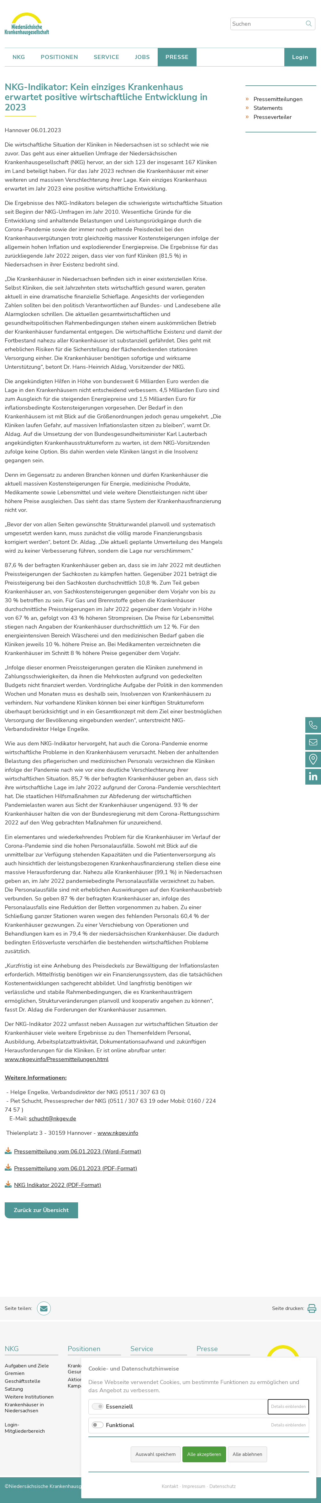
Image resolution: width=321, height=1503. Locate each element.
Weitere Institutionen (29, 1396)
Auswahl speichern (155, 1455)
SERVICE (106, 57)
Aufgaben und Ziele (27, 1364)
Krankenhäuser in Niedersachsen (24, 1407)
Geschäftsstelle (22, 1380)
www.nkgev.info (117, 1132)
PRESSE (177, 57)
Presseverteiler (273, 117)
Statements (268, 108)
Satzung (14, 1388)
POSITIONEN (59, 57)
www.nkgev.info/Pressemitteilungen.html (56, 1059)
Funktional (120, 1425)
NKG (19, 57)
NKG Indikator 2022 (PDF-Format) (57, 1184)
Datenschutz (222, 1487)
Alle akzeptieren (204, 1455)
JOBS (142, 57)
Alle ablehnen (247, 1455)
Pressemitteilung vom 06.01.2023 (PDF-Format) (75, 1167)
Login (300, 57)
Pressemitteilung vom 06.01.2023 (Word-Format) (77, 1151)
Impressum (193, 1487)
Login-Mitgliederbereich (25, 1427)
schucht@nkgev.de (52, 1118)
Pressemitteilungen (278, 99)
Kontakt (170, 1487)
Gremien (14, 1372)
